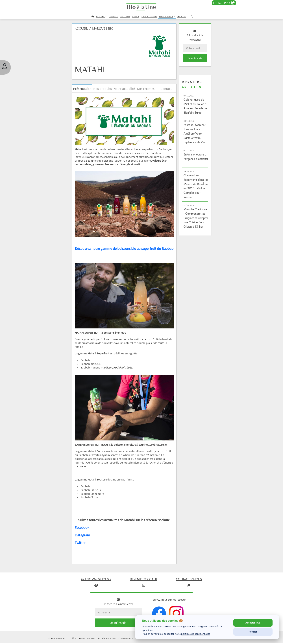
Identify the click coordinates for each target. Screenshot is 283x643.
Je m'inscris (195, 58)
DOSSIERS (113, 16)
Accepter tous (252, 622)
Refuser (253, 631)
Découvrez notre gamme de (96, 248)
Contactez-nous (126, 638)
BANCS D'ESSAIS (149, 16)
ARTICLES (100, 16)
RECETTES (181, 16)
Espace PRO (224, 3)
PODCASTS (125, 16)
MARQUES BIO (166, 16)
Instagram (82, 535)
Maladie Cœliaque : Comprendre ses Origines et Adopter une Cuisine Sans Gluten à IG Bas (196, 218)
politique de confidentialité (195, 633)
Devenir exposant (87, 638)
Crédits (73, 638)
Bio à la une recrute (107, 638)
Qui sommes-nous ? (58, 638)
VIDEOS (135, 16)
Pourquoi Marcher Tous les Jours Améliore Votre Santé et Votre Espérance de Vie (194, 133)
